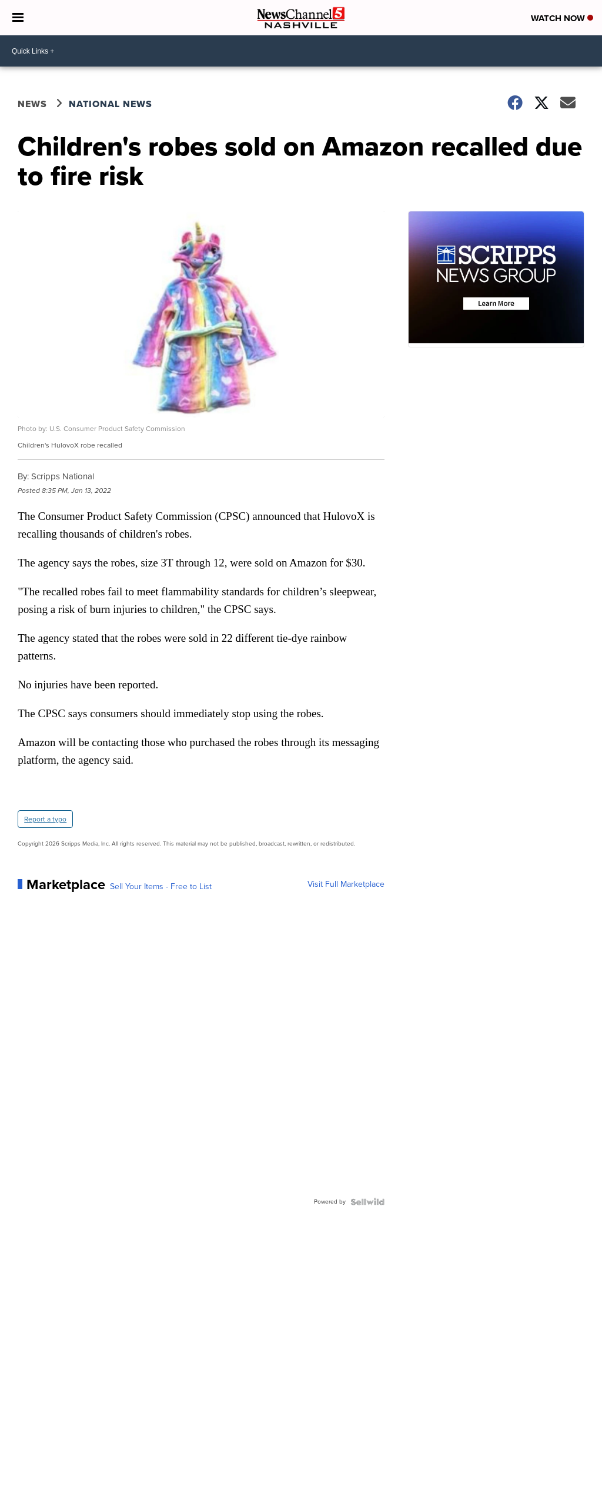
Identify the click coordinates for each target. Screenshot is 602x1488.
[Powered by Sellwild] (367, 1202)
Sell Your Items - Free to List (161, 887)
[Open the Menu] (18, 17)
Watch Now (562, 18)
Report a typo (45, 819)
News (32, 104)
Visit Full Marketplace (345, 884)
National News (110, 104)
